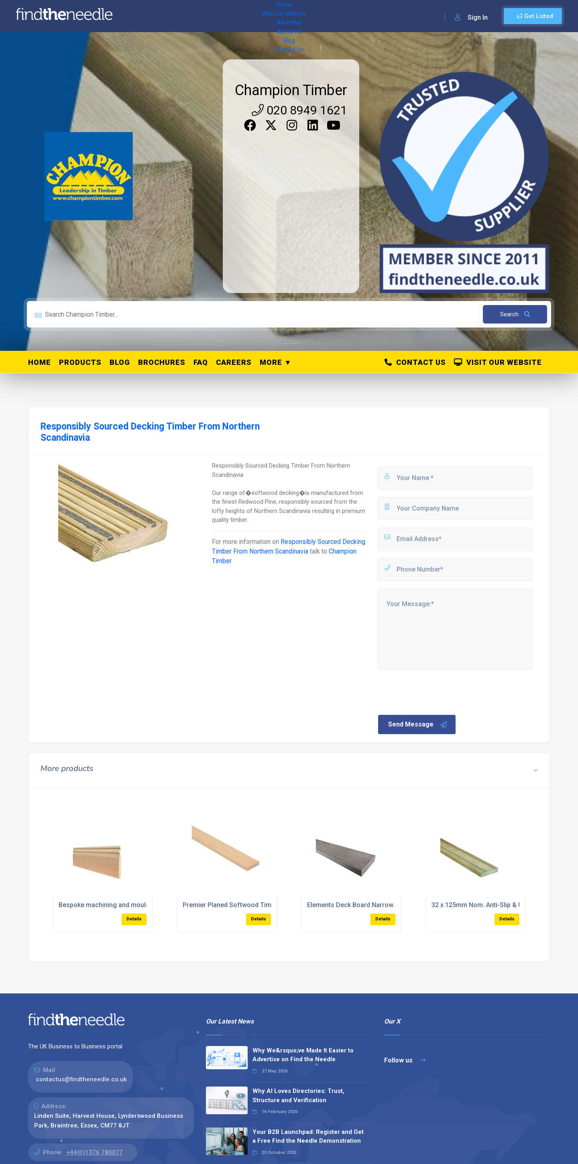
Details (134, 919)
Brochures (161, 362)
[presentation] (438, 691)
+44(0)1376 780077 (94, 1152)
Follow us (404, 1060)
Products (80, 362)
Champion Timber (291, 90)
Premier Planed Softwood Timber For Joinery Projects (263, 905)
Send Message (418, 724)
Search (515, 314)
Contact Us (324, 16)
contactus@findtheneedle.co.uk (81, 1079)
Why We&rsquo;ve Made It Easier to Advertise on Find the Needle (303, 1055)
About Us (265, 16)
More (271, 362)
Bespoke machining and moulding (109, 905)
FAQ (200, 362)
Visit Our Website (498, 362)
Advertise (229, 16)
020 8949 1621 (299, 110)
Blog (293, 16)
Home (141, 16)
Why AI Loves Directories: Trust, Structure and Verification (298, 1095)
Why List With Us (183, 16)
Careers (234, 362)
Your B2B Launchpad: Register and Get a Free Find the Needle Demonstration (308, 1136)
